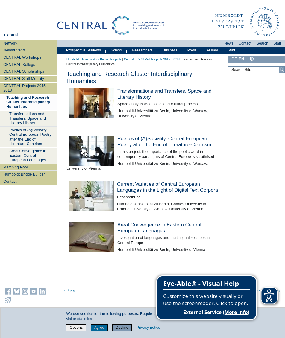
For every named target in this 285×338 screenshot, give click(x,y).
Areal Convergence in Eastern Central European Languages (27, 155)
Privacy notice (148, 327)
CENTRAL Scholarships (23, 71)
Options (76, 327)
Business (170, 50)
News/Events (14, 50)
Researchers (142, 50)
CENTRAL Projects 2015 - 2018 (25, 87)
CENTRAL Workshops (22, 57)
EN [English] (241, 59)
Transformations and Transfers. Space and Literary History (27, 118)
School (116, 50)
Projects (116, 59)
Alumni (212, 50)
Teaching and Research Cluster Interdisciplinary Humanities (28, 102)
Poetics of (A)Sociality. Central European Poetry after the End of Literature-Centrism (30, 137)
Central (11, 35)
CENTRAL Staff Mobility (23, 78)
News (229, 43)
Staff (277, 43)
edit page (70, 290)
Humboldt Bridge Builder (24, 174)
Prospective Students (83, 50)
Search (262, 43)
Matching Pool (15, 167)
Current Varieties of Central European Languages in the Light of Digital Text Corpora (167, 187)
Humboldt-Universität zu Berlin (87, 59)
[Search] (282, 69)
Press (192, 50)
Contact (9, 181)
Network (10, 43)
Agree (99, 327)
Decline (122, 327)
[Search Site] (256, 69)
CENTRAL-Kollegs (19, 64)
